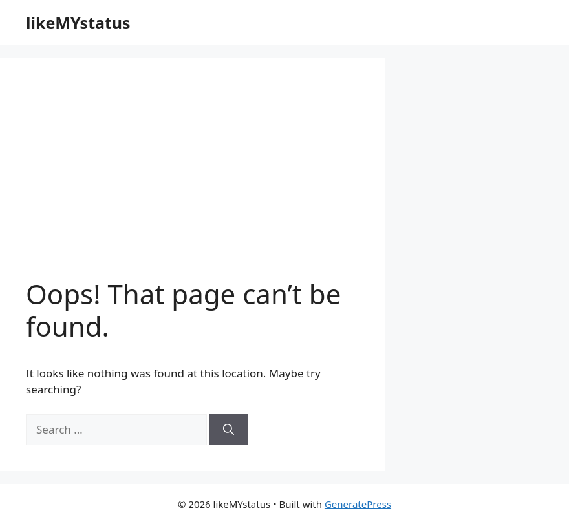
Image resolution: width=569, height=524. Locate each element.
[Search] (228, 429)
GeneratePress (358, 504)
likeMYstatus (78, 23)
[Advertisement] (193, 180)
